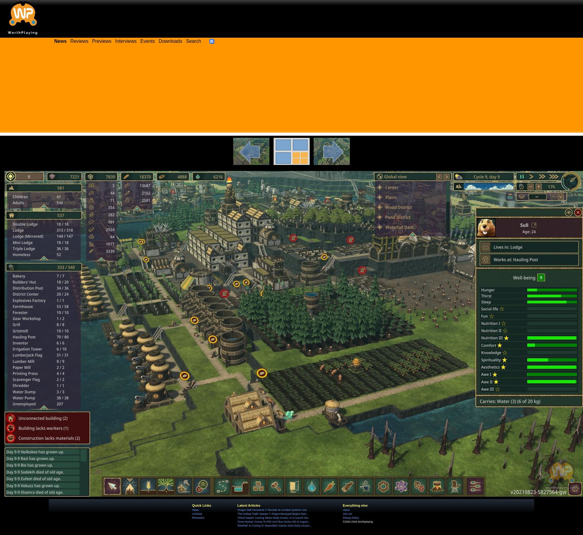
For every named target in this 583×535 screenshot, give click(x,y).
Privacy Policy (351, 517)
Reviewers (198, 517)
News (195, 509)
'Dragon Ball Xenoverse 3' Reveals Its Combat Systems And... (272, 509)
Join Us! (347, 513)
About (346, 509)
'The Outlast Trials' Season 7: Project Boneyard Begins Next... (272, 513)
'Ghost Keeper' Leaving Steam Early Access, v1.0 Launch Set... (273, 517)
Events (147, 41)
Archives (197, 513)
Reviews (80, 41)
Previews (101, 41)
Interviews (125, 41)
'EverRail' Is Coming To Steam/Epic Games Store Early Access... (274, 525)
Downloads (170, 41)
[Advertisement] (291, 90)
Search (193, 41)
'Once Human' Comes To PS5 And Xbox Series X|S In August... (273, 521)
